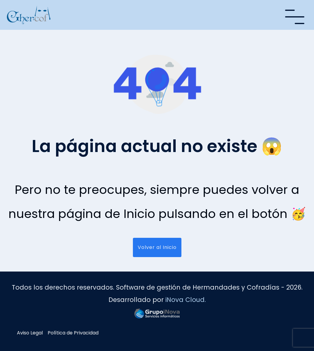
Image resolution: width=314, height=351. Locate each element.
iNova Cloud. (185, 299)
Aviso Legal (30, 332)
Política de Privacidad (73, 332)
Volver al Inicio (157, 247)
